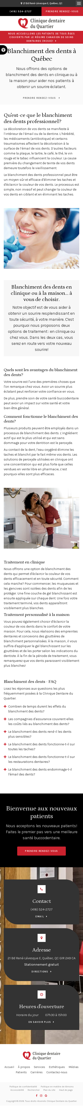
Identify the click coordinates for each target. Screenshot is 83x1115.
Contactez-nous (56, 1072)
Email (40, 916)
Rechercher (34, 1090)
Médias (74, 1067)
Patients (21, 1072)
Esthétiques (57, 1067)
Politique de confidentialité (23, 1086)
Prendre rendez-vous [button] (62, 11)
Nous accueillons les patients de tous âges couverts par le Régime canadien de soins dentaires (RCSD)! (41, 37)
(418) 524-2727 (42, 909)
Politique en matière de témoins (57, 1086)
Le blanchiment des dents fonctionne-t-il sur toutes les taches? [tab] (41, 746)
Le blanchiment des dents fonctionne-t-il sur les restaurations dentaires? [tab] (41, 759)
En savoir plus (40, 1022)
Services (39, 1067)
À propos (24, 1067)
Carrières (36, 1072)
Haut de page (66, 1090)
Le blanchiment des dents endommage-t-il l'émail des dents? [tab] (40, 771)
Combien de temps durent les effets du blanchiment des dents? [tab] (37, 708)
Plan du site (49, 1090)
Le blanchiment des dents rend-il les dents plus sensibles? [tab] (39, 734)
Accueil (9, 1067)
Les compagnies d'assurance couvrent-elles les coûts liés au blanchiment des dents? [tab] (40, 721)
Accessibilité (17, 1090)
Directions (39, 971)
